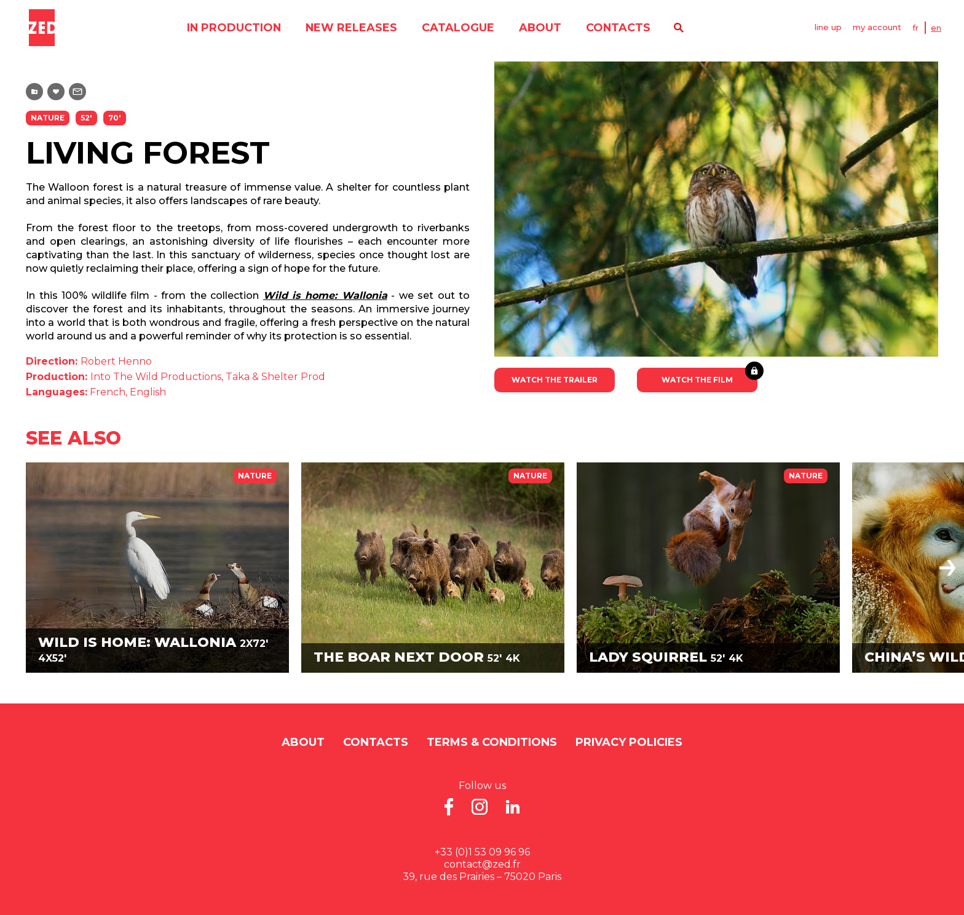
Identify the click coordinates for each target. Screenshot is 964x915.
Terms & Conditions (492, 742)
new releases (349, 27)
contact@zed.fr (482, 864)
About (538, 27)
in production (231, 27)
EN (939, 28)
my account (879, 27)
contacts (617, 27)
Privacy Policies (628, 742)
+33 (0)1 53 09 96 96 (482, 852)
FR (918, 28)
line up (828, 27)
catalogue (456, 27)
